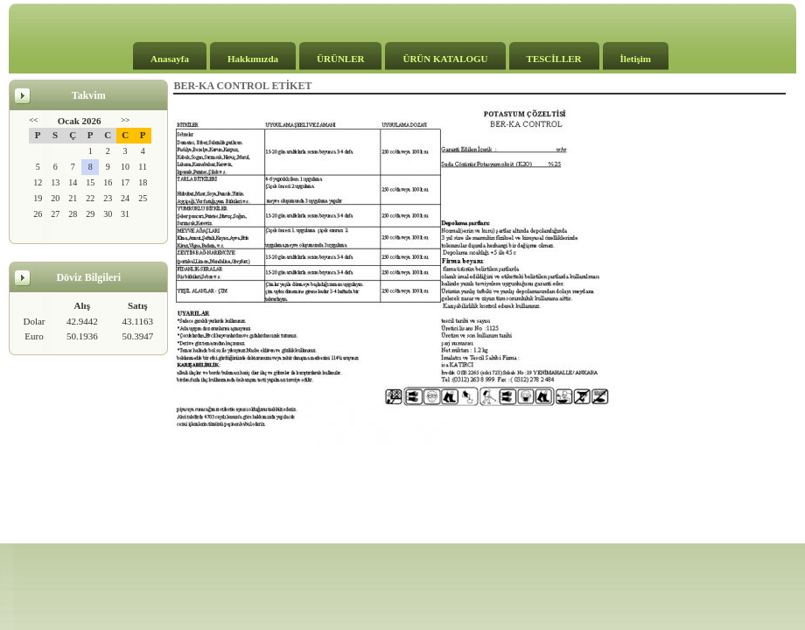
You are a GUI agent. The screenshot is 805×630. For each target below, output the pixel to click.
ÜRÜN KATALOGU (444, 58)
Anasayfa (169, 58)
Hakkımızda (253, 58)
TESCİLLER (554, 58)
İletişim (635, 58)
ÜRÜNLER (340, 58)
